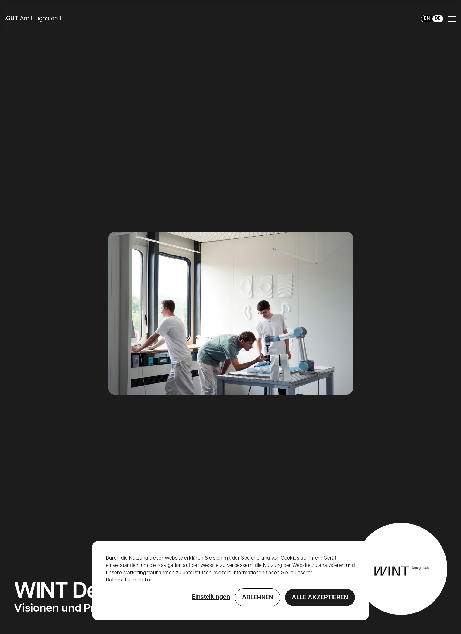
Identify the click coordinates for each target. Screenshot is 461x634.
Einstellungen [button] (211, 597)
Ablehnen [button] (257, 598)
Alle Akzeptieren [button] (320, 598)
